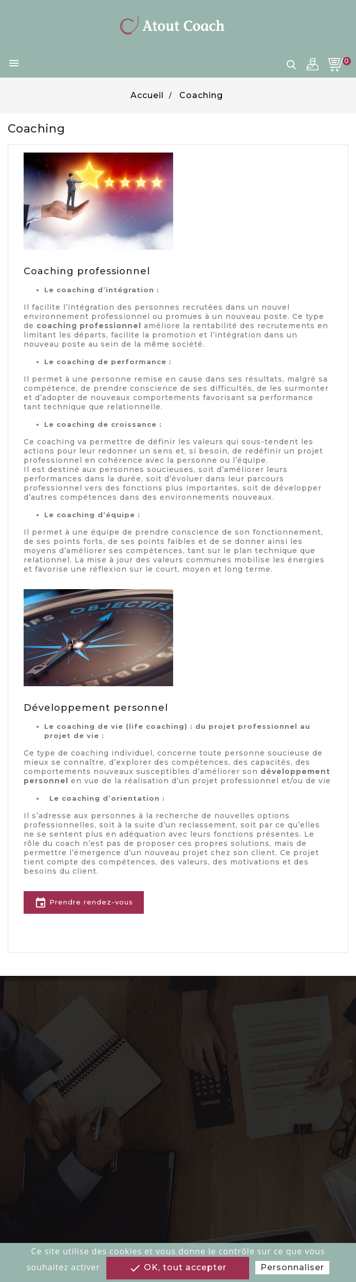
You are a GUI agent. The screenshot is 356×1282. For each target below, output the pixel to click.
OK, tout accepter (178, 1268)
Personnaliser (292, 1267)
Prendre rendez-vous (83, 903)
